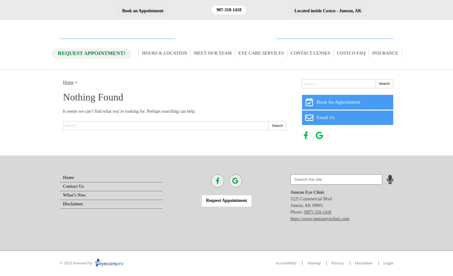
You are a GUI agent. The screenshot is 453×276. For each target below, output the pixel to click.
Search (277, 125)
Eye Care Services (261, 53)
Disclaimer (73, 204)
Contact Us (73, 186)
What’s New (74, 195)
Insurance (385, 53)
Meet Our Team (213, 53)
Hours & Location (164, 53)
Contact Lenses (310, 53)
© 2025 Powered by (91, 263)
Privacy (338, 263)
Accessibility (286, 263)
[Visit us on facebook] (306, 135)
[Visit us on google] (319, 135)
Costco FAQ (351, 53)
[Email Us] (347, 118)
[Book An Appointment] (347, 102)
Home (68, 82)
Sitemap (314, 263)
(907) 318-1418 (318, 212)
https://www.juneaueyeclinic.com (319, 218)
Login (388, 263)
